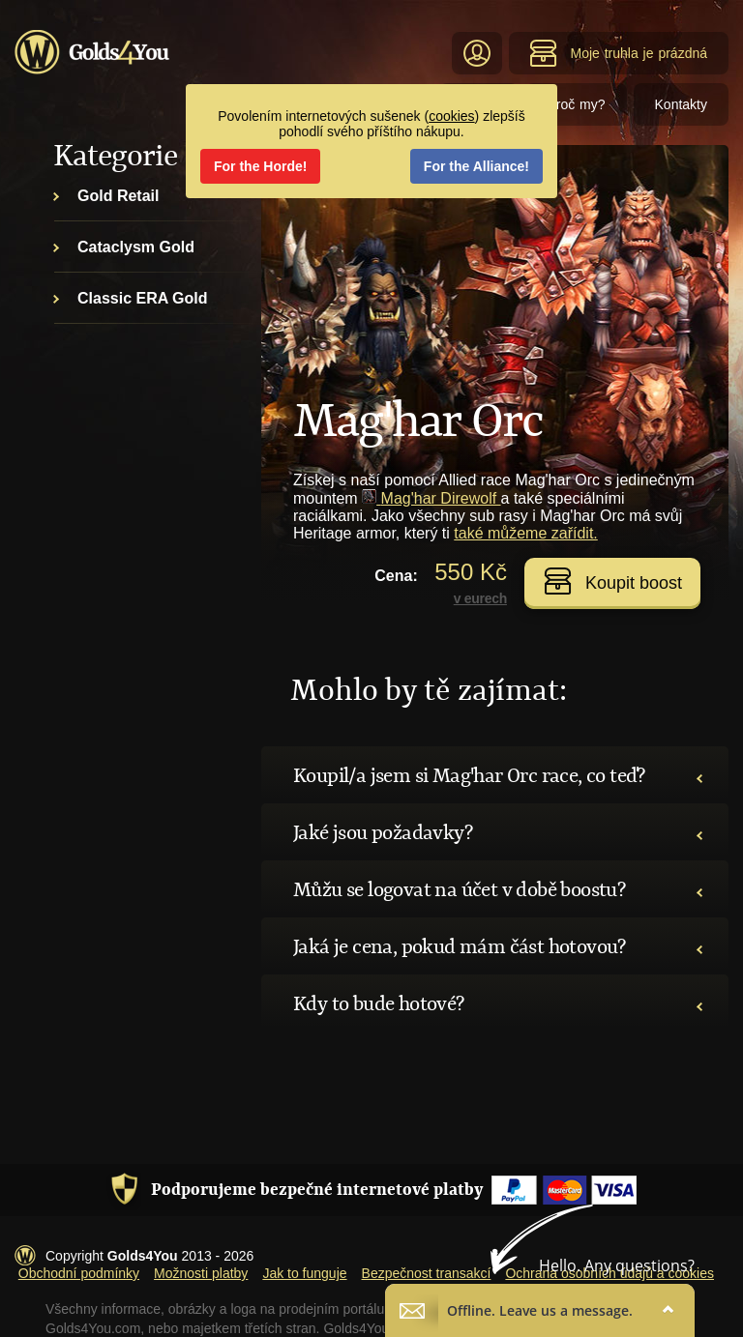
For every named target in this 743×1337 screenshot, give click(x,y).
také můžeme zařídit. (526, 533)
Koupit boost (613, 581)
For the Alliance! (476, 166)
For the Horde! (260, 166)
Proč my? (576, 104)
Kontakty (681, 104)
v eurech (480, 598)
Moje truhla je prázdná (618, 53)
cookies (451, 116)
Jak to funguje (304, 1273)
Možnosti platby (201, 1273)
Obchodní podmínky (78, 1273)
